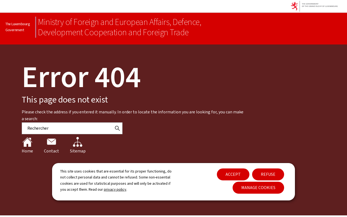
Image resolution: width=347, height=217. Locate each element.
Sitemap (78, 145)
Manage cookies (258, 187)
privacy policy (115, 189)
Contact (51, 145)
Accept (233, 174)
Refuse (268, 174)
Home (27, 145)
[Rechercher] (117, 128)
